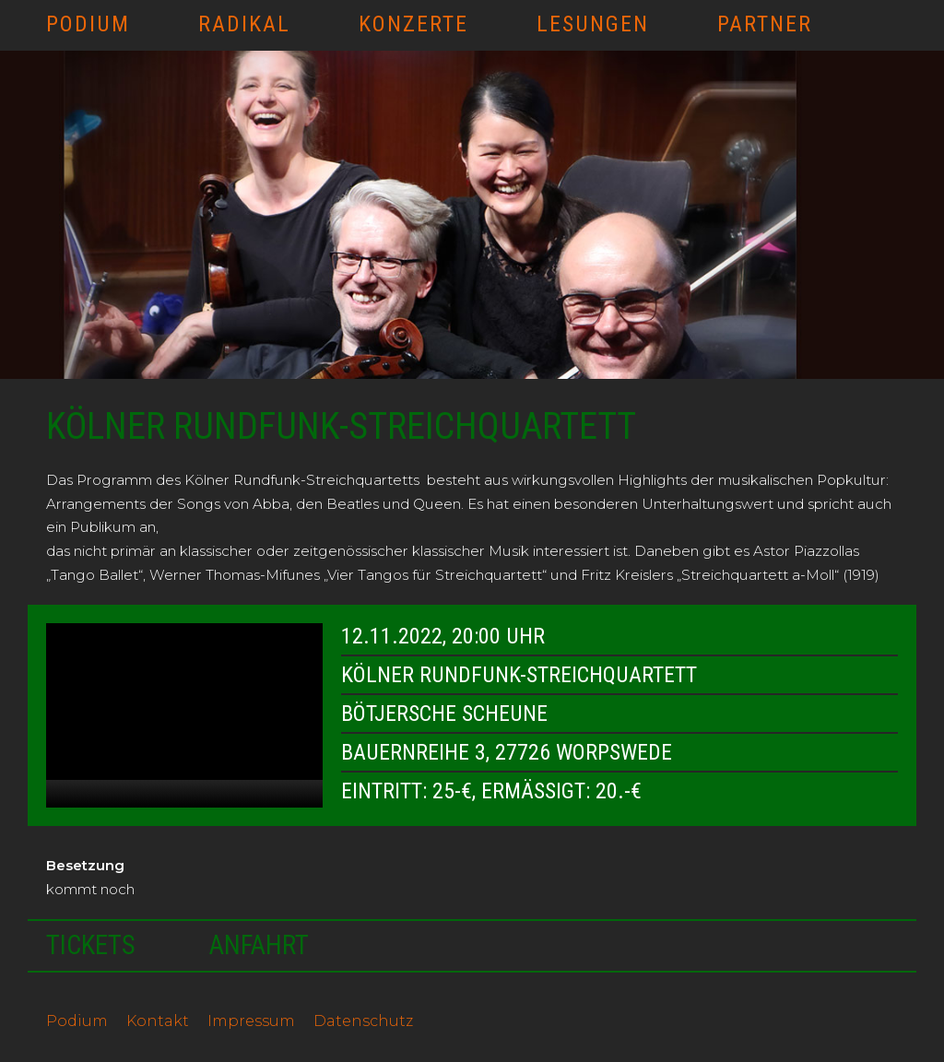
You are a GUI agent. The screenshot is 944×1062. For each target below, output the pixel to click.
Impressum (251, 1021)
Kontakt (157, 1021)
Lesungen (593, 24)
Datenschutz (363, 1021)
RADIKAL (244, 24)
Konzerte (413, 24)
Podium (88, 24)
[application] (184, 715)
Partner (764, 24)
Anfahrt (259, 945)
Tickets (91, 945)
